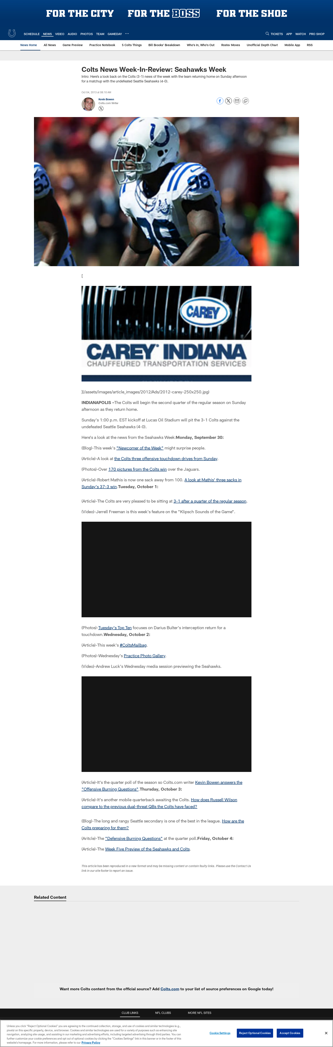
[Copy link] (245, 101)
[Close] (326, 1034)
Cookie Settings (220, 1034)
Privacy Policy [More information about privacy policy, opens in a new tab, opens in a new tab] (91, 1043)
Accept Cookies (290, 1034)
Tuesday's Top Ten (115, 627)
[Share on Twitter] (228, 103)
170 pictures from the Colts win (137, 469)
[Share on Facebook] (220, 103)
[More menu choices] (127, 33)
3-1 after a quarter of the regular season (210, 500)
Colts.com (170, 988)
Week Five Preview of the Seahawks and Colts (147, 848)
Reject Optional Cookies (255, 1034)
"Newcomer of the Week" (140, 447)
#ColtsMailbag (133, 644)
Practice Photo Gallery (144, 655)
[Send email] (237, 103)
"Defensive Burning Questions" (134, 838)
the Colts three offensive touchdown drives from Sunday (165, 458)
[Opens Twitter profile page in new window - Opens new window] (101, 108)
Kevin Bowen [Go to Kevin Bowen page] (106, 99)
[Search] (267, 33)
